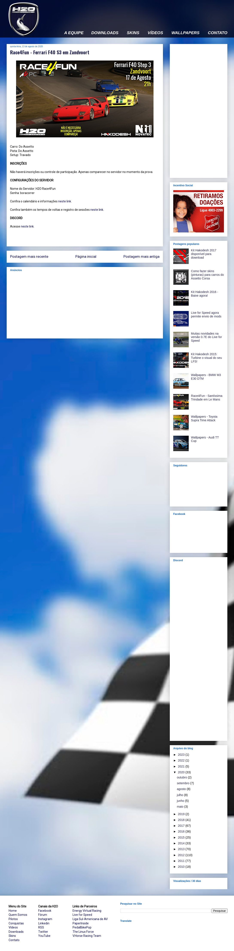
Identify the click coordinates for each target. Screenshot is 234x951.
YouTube (44, 935)
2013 (181, 849)
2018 (181, 820)
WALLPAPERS (186, 33)
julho (180, 795)
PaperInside (81, 923)
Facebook (44, 910)
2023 (181, 754)
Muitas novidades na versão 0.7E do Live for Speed (206, 337)
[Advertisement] (85, 305)
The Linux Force (83, 931)
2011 (181, 861)
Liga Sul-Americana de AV (90, 919)
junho (181, 800)
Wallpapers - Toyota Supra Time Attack (204, 418)
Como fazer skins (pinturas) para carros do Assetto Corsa (207, 274)
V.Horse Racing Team (87, 935)
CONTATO (217, 33)
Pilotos (13, 919)
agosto (182, 789)
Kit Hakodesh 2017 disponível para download (203, 254)
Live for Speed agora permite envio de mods (206, 314)
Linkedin (43, 923)
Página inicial (85, 256)
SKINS (133, 33)
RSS (41, 927)
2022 (181, 760)
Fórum (42, 914)
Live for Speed (82, 914)
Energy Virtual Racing (87, 910)
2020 (181, 772)
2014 (181, 843)
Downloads (16, 931)
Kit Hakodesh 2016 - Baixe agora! (204, 293)
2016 (181, 831)
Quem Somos (18, 914)
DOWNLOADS (105, 33)
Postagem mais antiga (141, 256)
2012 (181, 855)
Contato (14, 940)
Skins (12, 935)
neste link (64, 201)
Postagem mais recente (29, 256)
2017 (181, 825)
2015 (181, 837)
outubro (182, 777)
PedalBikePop (82, 927)
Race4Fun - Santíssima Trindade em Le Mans (206, 397)
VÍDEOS (155, 33)
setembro (183, 783)
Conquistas (16, 923)
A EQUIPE (74, 33)
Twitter (43, 931)
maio (180, 806)
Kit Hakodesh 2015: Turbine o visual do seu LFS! (206, 357)
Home (13, 910)
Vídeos (13, 927)
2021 (181, 766)
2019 (181, 814)
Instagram (45, 919)
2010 (181, 866)
